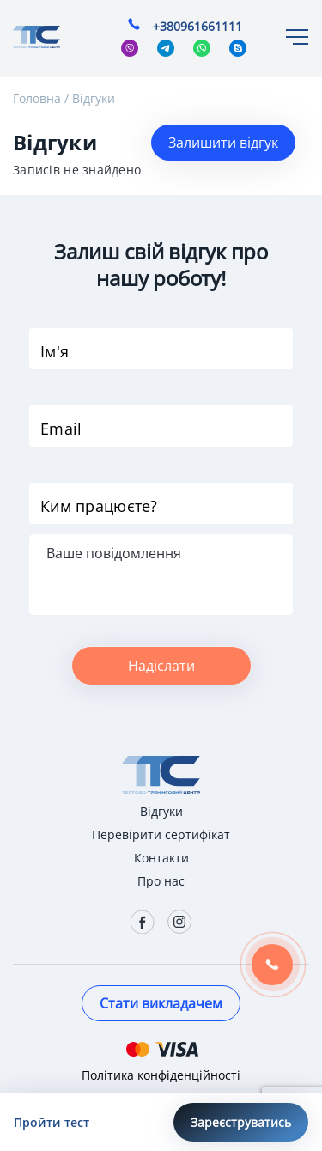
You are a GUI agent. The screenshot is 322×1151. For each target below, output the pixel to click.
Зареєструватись (241, 1122)
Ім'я (54, 351)
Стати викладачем (161, 1003)
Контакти (161, 858)
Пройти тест (51, 1122)
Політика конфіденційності (161, 1075)
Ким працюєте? (99, 506)
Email (61, 428)
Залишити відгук (223, 142)
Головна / (41, 98)
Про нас (161, 881)
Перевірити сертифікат (161, 834)
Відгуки (93, 98)
